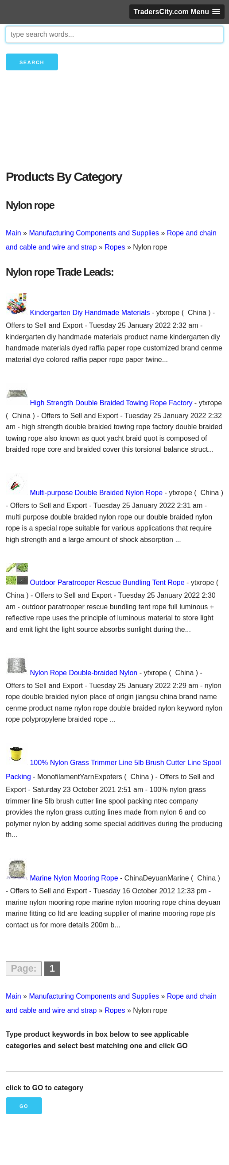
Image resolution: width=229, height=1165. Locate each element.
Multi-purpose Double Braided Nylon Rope (96, 492)
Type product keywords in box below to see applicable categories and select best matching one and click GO (97, 1040)
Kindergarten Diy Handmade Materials (90, 312)
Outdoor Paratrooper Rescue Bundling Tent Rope (107, 582)
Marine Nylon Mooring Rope (74, 878)
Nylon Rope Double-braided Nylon (83, 673)
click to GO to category (44, 1088)
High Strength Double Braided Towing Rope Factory (111, 403)
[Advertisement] (114, 135)
